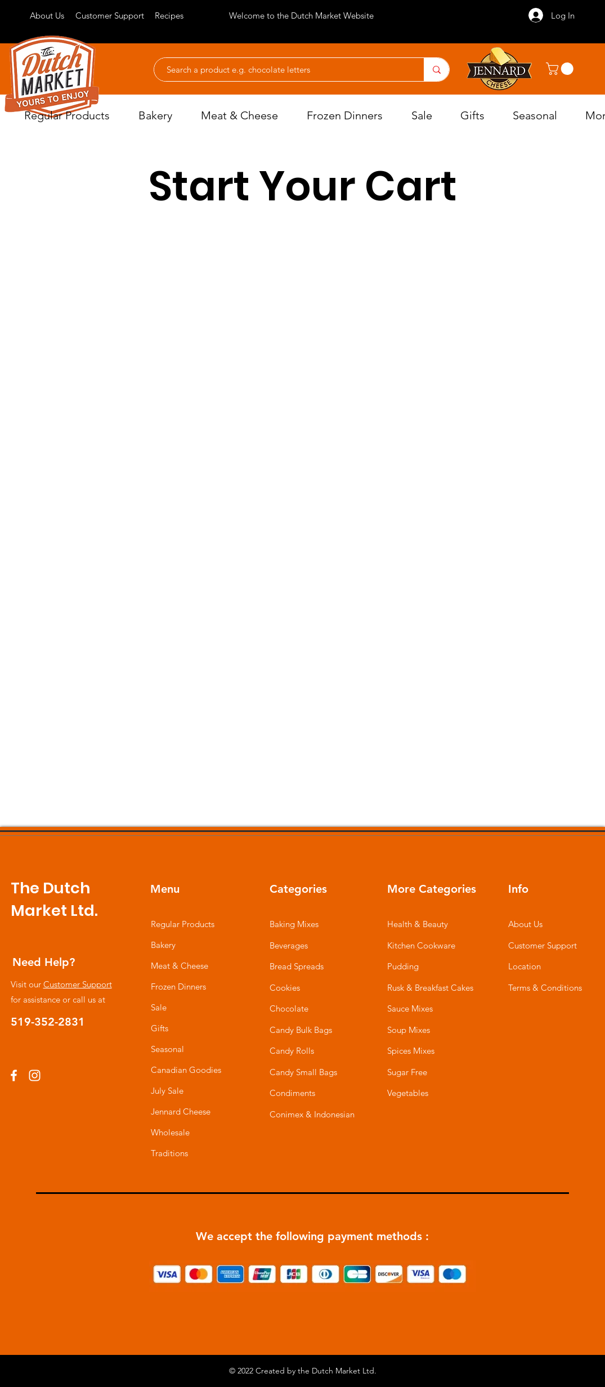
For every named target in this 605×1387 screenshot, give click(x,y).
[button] (561, 68)
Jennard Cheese (180, 1111)
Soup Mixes (408, 1029)
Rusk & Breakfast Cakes (430, 987)
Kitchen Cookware (421, 945)
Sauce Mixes (410, 1008)
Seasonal (167, 1049)
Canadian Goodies (186, 1069)
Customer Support (77, 984)
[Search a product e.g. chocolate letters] (283, 69)
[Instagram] (34, 1075)
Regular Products (182, 924)
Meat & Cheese (179, 965)
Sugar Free (407, 1072)
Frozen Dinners (178, 986)
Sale (159, 1007)
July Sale (167, 1090)
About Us (525, 924)
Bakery (163, 944)
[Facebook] (13, 1075)
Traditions (169, 1153)
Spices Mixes (410, 1050)
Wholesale (170, 1132)
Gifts (159, 1028)
